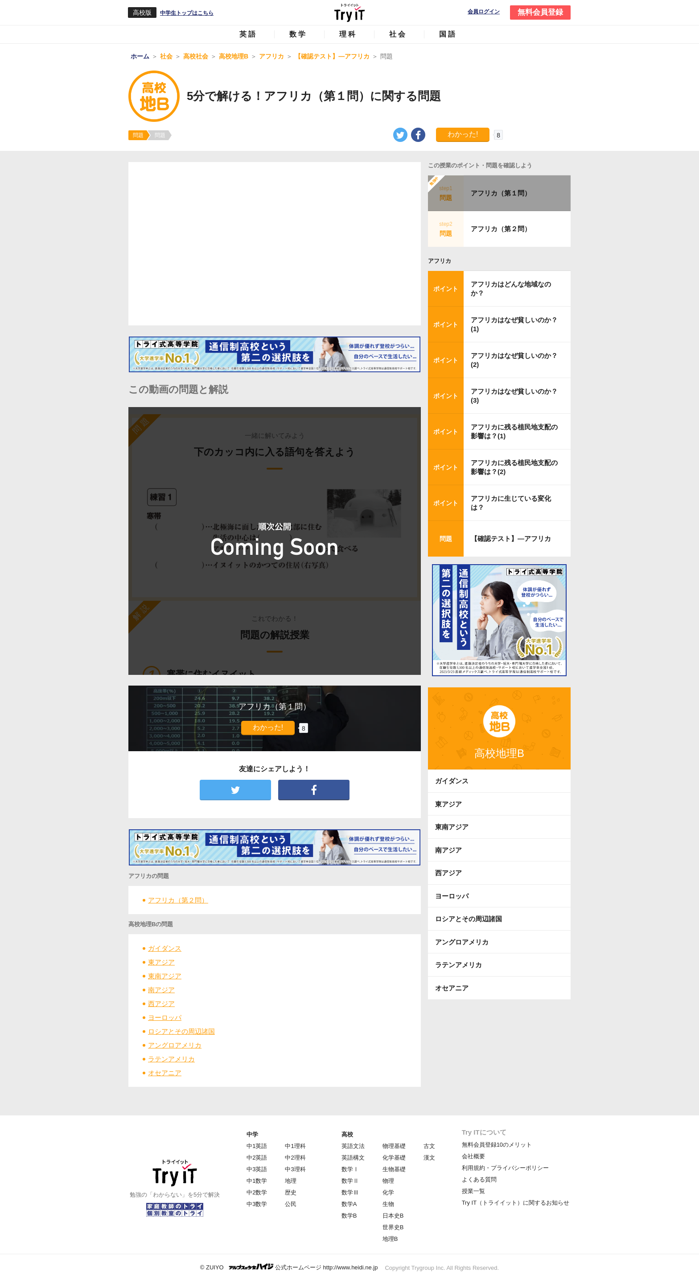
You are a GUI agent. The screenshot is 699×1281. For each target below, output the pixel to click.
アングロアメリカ (174, 1045)
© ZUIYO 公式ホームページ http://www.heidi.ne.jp (289, 1267)
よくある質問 (479, 1179)
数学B (349, 1215)
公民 (290, 1204)
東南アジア (164, 976)
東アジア (161, 962)
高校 (347, 1134)
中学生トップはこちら (187, 13)
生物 (388, 1204)
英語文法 (353, 1146)
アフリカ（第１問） (501, 193)
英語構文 (353, 1157)
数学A (349, 1204)
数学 (298, 34)
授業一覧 (473, 1191)
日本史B (393, 1215)
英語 (248, 34)
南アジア (161, 990)
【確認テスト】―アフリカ (511, 538)
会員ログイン (484, 12)
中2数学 (257, 1192)
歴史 (290, 1192)
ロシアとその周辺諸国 (181, 1031)
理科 (348, 34)
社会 (398, 34)
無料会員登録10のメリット (497, 1144)
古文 (429, 1146)
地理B (390, 1238)
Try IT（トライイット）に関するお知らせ (515, 1202)
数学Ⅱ (350, 1180)
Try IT (349, 12)
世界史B (393, 1227)
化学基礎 (394, 1157)
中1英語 (257, 1146)
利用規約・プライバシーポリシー (505, 1168)
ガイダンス (164, 948)
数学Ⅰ (350, 1169)
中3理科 (295, 1169)
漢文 (429, 1157)
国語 (448, 34)
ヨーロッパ (164, 1017)
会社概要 (473, 1156)
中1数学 (257, 1180)
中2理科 (295, 1157)
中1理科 (295, 1146)
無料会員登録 (540, 12)
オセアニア (164, 1073)
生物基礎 (394, 1169)
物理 (388, 1180)
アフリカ (439, 261)
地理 (290, 1180)
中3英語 (257, 1169)
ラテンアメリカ (171, 1059)
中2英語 (257, 1157)
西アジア (161, 1003)
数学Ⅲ (350, 1192)
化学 (388, 1192)
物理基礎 (394, 1146)
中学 (252, 1134)
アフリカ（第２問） (178, 900)
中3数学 (257, 1204)
